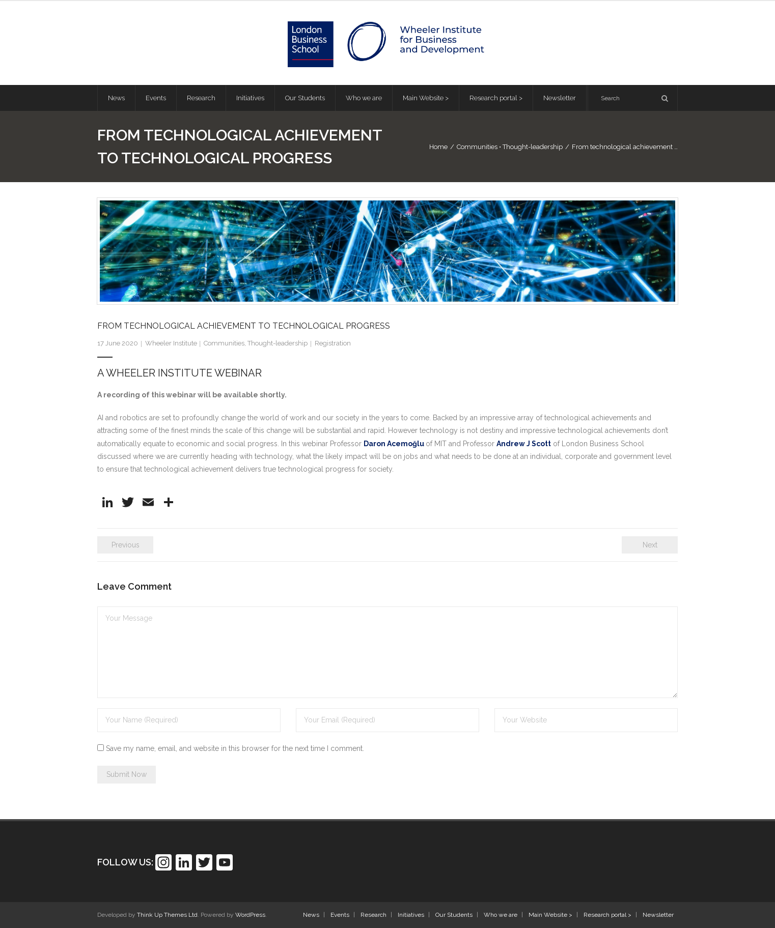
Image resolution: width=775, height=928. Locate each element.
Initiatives (411, 914)
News (311, 914)
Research (373, 914)
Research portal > (607, 914)
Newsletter (658, 914)
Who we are (500, 914)
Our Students (454, 914)
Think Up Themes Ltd (167, 914)
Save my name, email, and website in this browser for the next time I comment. (235, 748)
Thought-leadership (533, 147)
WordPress (250, 914)
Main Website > (550, 914)
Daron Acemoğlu (394, 444)
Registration (333, 343)
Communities (477, 147)
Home (438, 147)
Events (339, 914)
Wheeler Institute (171, 343)
